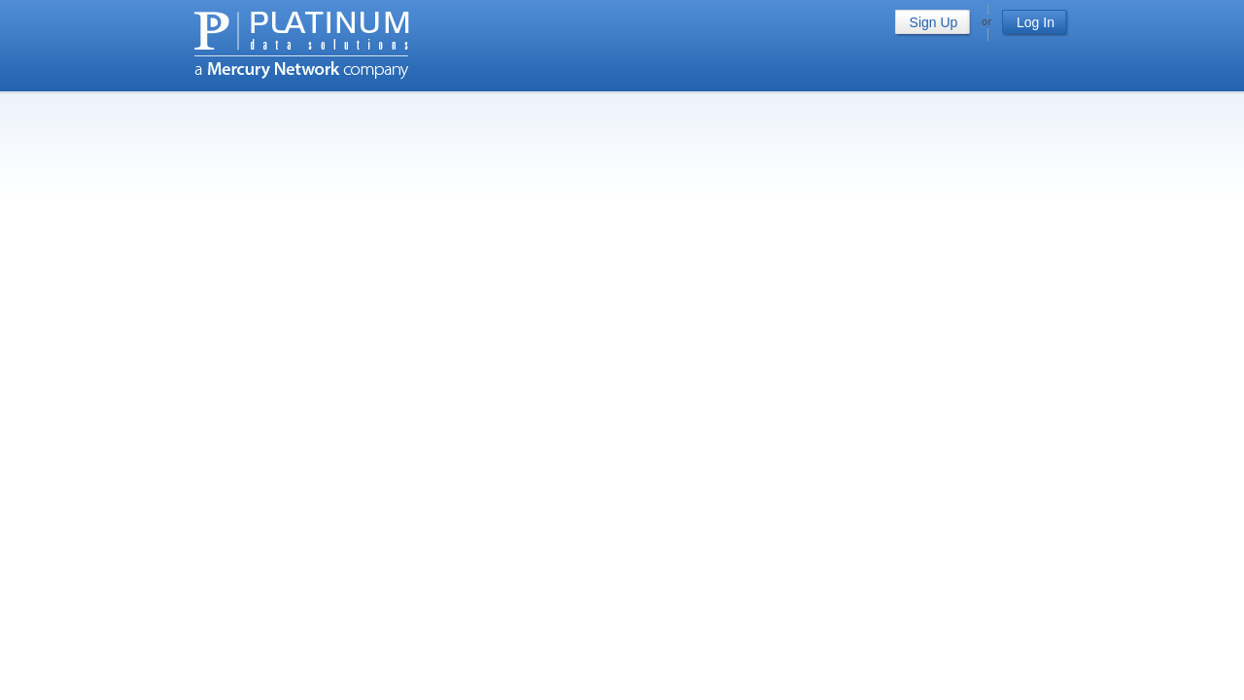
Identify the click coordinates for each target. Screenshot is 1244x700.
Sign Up (934, 22)
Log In (1035, 22)
